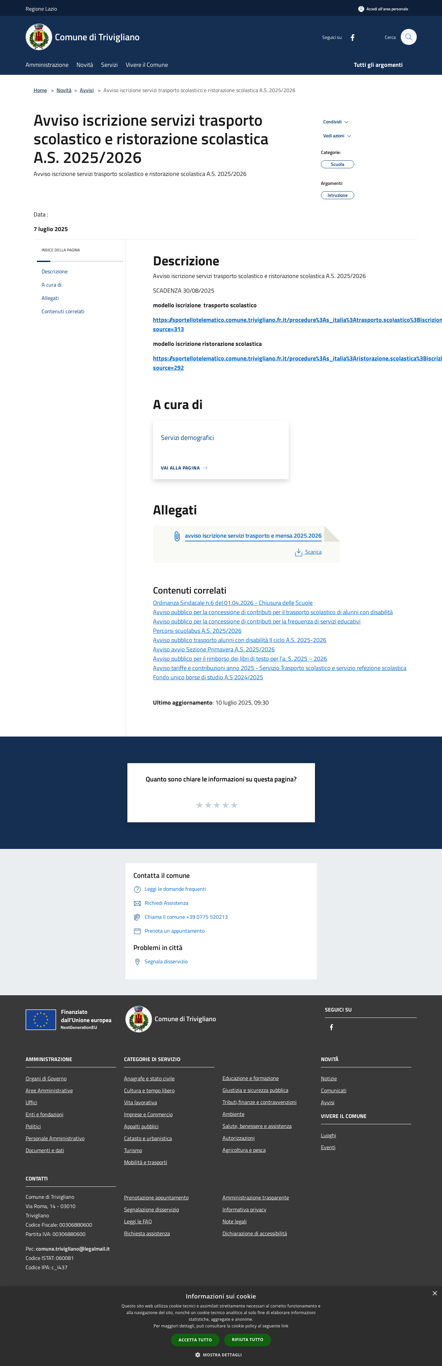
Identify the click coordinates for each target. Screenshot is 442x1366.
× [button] (434, 1293)
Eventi (328, 1147)
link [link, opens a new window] (284, 1326)
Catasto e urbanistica (148, 1138)
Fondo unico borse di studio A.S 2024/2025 (208, 677)
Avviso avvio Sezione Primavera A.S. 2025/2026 (214, 649)
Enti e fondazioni (45, 1114)
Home (40, 90)
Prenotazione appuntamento (156, 1197)
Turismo (133, 1150)
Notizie (329, 1078)
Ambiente (233, 1114)
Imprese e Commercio (148, 1114)
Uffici (31, 1102)
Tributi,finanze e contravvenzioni (259, 1102)
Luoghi (328, 1135)
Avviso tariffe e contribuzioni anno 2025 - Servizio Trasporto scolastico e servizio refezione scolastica (279, 667)
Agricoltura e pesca (244, 1150)
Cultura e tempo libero (149, 1090)
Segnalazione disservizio (151, 1209)
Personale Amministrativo (55, 1138)
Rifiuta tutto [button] (247, 1339)
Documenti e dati (45, 1150)
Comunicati (334, 1090)
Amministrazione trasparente (255, 1197)
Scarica (307, 552)
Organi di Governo (46, 1078)
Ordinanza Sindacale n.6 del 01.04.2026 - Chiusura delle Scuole (233, 602)
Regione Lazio (41, 9)
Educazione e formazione (250, 1078)
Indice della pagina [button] (61, 250)
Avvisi (87, 90)
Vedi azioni (338, 136)
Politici (33, 1126)
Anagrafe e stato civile (149, 1078)
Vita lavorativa (140, 1102)
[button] (221, 1354)
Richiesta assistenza (147, 1233)
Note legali (234, 1221)
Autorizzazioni (238, 1138)
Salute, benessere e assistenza (257, 1126)
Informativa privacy (244, 1209)
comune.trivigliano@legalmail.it (73, 1249)
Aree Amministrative (49, 1090)
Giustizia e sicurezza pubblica (255, 1090)
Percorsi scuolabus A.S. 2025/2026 (197, 630)
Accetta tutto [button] (195, 1340)
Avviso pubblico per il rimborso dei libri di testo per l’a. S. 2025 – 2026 (240, 658)
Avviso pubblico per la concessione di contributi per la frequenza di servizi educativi (257, 621)
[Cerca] (409, 37)
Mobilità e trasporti (145, 1162)
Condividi (337, 122)
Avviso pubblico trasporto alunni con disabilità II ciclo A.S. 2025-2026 (239, 639)
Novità (64, 90)
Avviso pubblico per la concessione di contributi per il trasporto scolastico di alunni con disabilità (273, 612)
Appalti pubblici (141, 1126)
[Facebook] (349, 36)
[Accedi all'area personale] (383, 9)
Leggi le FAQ (138, 1221)
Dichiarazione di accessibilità (254, 1233)
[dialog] (221, 1326)
